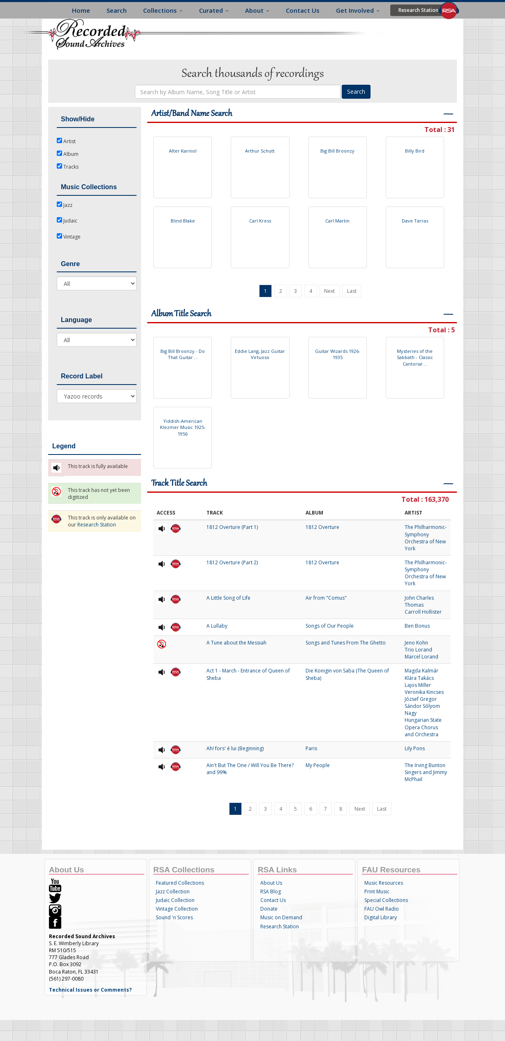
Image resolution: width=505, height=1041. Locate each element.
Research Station (418, 10)
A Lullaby (216, 625)
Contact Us (303, 10)
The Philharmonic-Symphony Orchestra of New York (426, 538)
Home (81, 10)
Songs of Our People (330, 625)
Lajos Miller (418, 685)
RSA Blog (270, 891)
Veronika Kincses (424, 692)
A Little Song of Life (228, 597)
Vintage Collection (177, 908)
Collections (163, 10)
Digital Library (380, 917)
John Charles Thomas (419, 601)
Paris (311, 748)
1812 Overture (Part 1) (232, 527)
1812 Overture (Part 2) (232, 562)
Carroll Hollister (423, 611)
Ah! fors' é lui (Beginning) (235, 748)
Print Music (376, 891)
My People (318, 765)
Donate (269, 908)
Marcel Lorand (421, 656)
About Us (271, 882)
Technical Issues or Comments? (90, 989)
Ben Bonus (417, 625)
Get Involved (358, 10)
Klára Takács (419, 678)
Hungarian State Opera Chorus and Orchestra (423, 726)
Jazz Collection (173, 891)
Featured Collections (180, 882)
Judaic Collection (175, 900)
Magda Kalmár (421, 670)
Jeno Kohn (416, 642)
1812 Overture (322, 527)
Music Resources (383, 882)
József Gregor (421, 699)
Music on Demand (281, 917)
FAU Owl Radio (381, 908)
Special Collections (386, 900)
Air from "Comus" (326, 597)
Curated (214, 10)
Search (117, 10)
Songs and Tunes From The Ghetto (346, 642)
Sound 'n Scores (174, 917)
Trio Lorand (418, 649)
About (257, 10)
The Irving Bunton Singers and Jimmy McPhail (426, 772)
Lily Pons (415, 748)
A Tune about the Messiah (236, 642)
